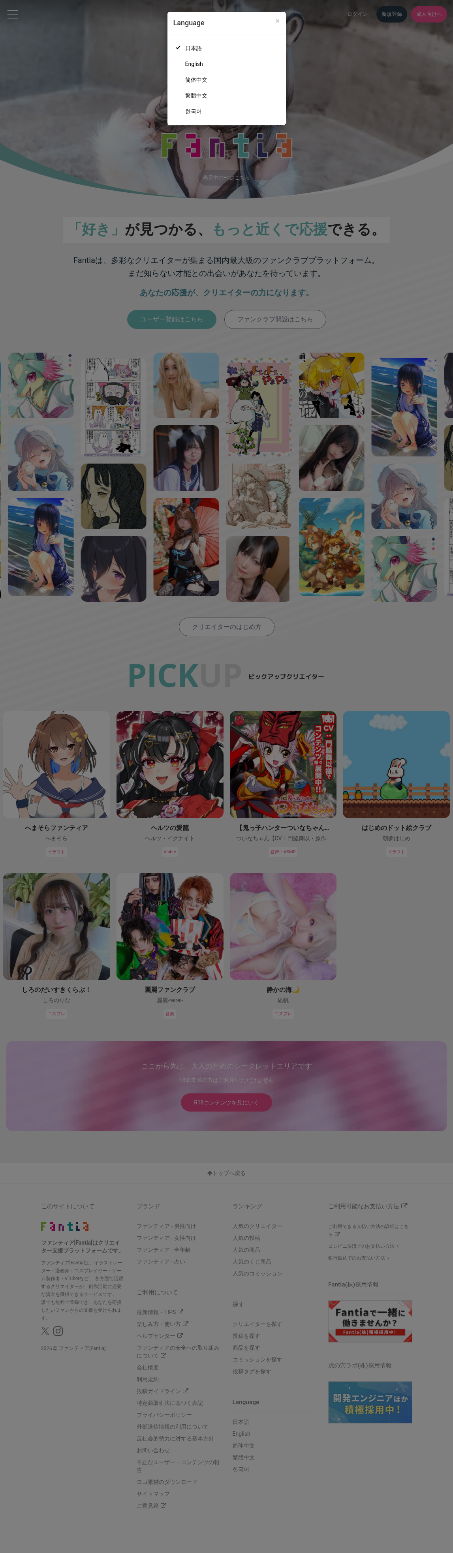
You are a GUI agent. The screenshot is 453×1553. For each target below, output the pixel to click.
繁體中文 (196, 95)
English (194, 64)
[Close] (277, 21)
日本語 (193, 48)
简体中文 (196, 80)
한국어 (193, 111)
